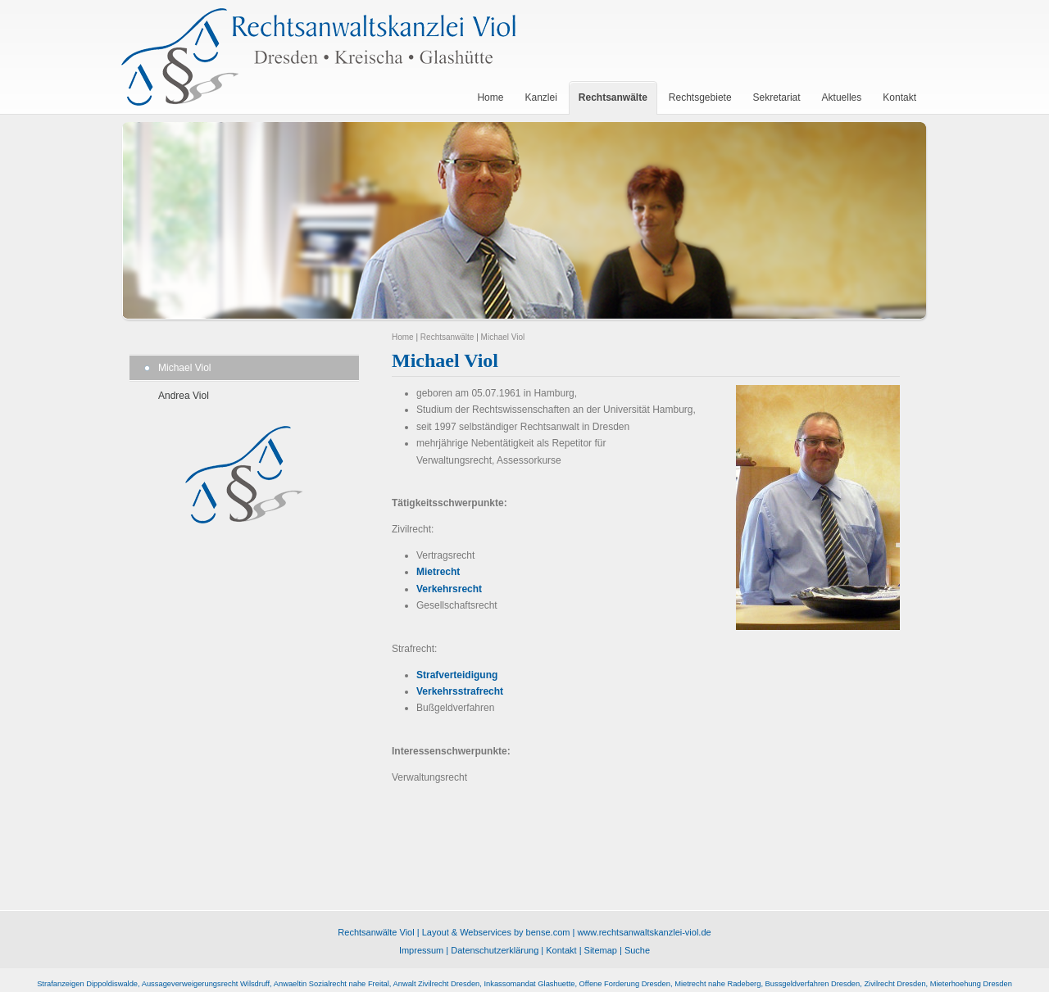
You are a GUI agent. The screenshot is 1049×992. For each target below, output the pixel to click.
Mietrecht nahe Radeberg (717, 984)
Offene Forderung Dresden (624, 984)
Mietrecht (438, 572)
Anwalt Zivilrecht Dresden (436, 984)
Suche (637, 950)
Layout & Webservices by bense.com (496, 932)
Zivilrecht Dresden (894, 984)
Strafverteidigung (456, 675)
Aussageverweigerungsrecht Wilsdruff (206, 984)
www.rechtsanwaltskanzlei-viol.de (644, 932)
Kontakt (561, 950)
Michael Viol (184, 368)
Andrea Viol (183, 395)
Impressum (421, 950)
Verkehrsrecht (449, 589)
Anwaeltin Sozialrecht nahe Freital (331, 984)
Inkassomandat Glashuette (529, 984)
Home (403, 337)
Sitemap (600, 950)
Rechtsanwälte (447, 337)
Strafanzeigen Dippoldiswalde (87, 984)
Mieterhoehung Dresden (971, 984)
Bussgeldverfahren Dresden (813, 984)
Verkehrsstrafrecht (459, 691)
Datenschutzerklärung (494, 950)
